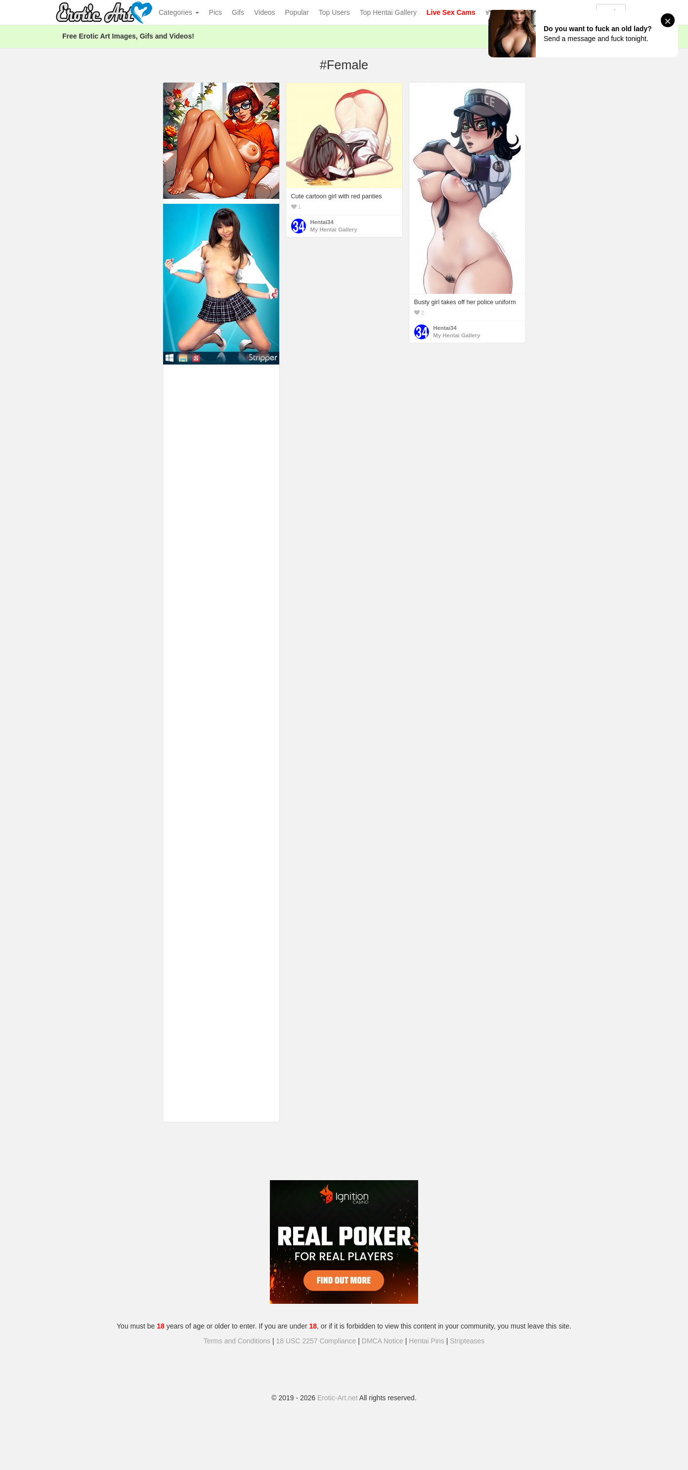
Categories (179, 12)
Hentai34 (322, 222)
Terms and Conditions (237, 1341)
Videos (264, 12)
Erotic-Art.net (337, 1398)
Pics (215, 12)
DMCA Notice (382, 1341)
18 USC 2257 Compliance (316, 1341)
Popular (297, 12)
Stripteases (467, 1341)
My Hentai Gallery (333, 229)
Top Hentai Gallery (388, 12)
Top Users (334, 12)
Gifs (238, 12)
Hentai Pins (426, 1341)
